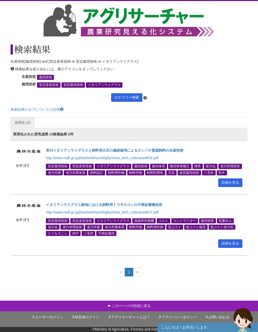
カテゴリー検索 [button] (126, 97)
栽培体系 (158, 166)
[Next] (137, 272)
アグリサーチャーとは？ (129, 317)
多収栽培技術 (189, 172)
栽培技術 (45, 77)
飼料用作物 (116, 172)
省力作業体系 (75, 172)
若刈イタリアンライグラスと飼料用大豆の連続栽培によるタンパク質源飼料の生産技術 (114, 150)
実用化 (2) (22, 123)
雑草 (197, 166)
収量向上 (225, 220)
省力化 (210, 166)
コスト (163, 220)
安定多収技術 (49, 85)
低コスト (174, 227)
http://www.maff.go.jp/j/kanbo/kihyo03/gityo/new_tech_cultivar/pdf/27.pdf (102, 212)
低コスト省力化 (221, 227)
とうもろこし (58, 233)
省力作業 (54, 172)
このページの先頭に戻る (129, 306)
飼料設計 (96, 172)
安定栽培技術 (73, 85)
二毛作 (209, 172)
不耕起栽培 (106, 233)
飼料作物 (135, 172)
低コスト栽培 (196, 227)
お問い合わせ (217, 317)
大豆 (171, 172)
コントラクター (184, 220)
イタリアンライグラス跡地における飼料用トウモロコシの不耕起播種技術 (104, 205)
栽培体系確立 (179, 166)
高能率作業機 (144, 220)
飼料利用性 (155, 172)
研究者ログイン (85, 317)
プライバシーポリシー (177, 317)
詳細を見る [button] (230, 182)
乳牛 (221, 172)
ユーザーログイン (47, 317)
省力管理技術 (230, 166)
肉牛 (75, 233)
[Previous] (120, 272)
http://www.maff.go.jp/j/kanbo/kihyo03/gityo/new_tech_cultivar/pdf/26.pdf (102, 158)
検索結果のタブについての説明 (37, 109)
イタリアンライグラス (104, 85)
